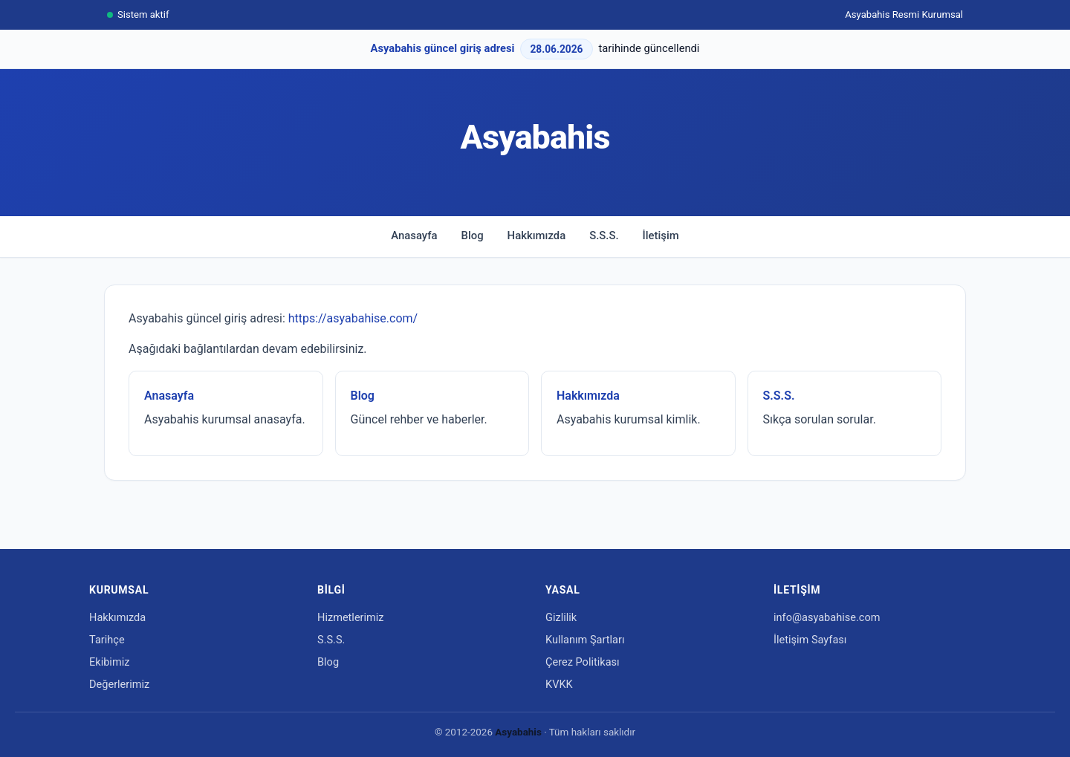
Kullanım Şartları (585, 639)
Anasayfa (414, 235)
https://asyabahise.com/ (353, 318)
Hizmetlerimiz (350, 617)
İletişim (661, 235)
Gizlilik (561, 617)
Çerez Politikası (582, 662)
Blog (472, 235)
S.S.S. (603, 235)
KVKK (559, 684)
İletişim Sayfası (810, 639)
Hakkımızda (537, 235)
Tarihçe (107, 639)
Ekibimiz (109, 662)
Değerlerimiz (119, 684)
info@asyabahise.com (827, 617)
